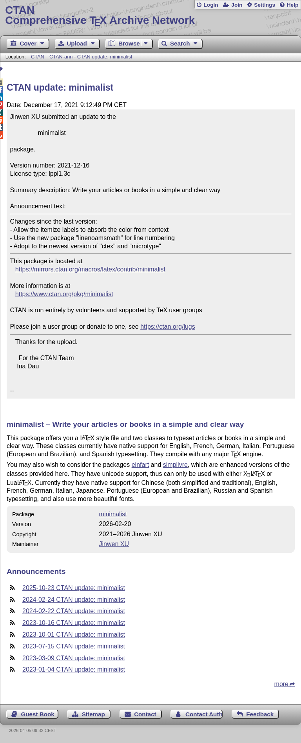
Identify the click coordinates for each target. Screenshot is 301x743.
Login (210, 5)
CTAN (37, 57)
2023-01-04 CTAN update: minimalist (73, 669)
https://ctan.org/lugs (167, 326)
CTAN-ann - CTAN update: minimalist (90, 57)
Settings (264, 5)
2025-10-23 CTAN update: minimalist (73, 588)
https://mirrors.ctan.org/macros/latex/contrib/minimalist (90, 269)
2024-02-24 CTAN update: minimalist (73, 599)
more (281, 684)
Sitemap (93, 714)
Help (293, 5)
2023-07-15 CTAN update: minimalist (73, 646)
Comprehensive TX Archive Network (150, 15)
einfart (140, 464)
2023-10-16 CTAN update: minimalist (73, 622)
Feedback (260, 714)
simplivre (175, 464)
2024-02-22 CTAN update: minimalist (73, 611)
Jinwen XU (114, 544)
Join (236, 5)
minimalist (113, 514)
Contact (145, 714)
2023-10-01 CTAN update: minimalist (73, 634)
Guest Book (37, 714)
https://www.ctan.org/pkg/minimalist (64, 294)
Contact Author (204, 714)
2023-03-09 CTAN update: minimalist (73, 658)
